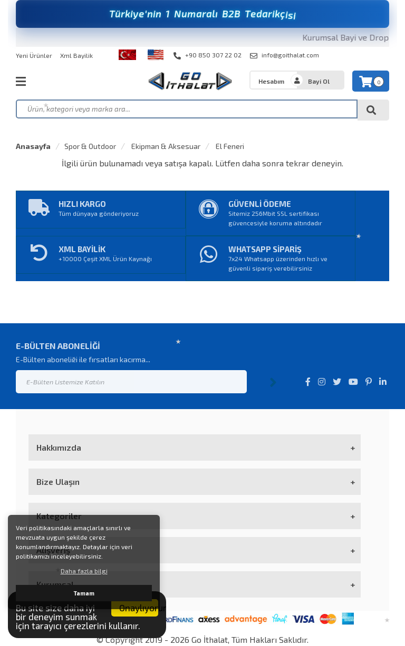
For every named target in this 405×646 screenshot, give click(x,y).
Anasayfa (33, 146)
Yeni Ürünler (34, 55)
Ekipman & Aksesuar (165, 146)
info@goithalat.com (284, 55)
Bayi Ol (319, 81)
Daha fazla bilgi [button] (84, 570)
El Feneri (229, 146)
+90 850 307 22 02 (207, 55)
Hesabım (271, 81)
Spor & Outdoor (90, 146)
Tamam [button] (84, 593)
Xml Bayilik (76, 55)
